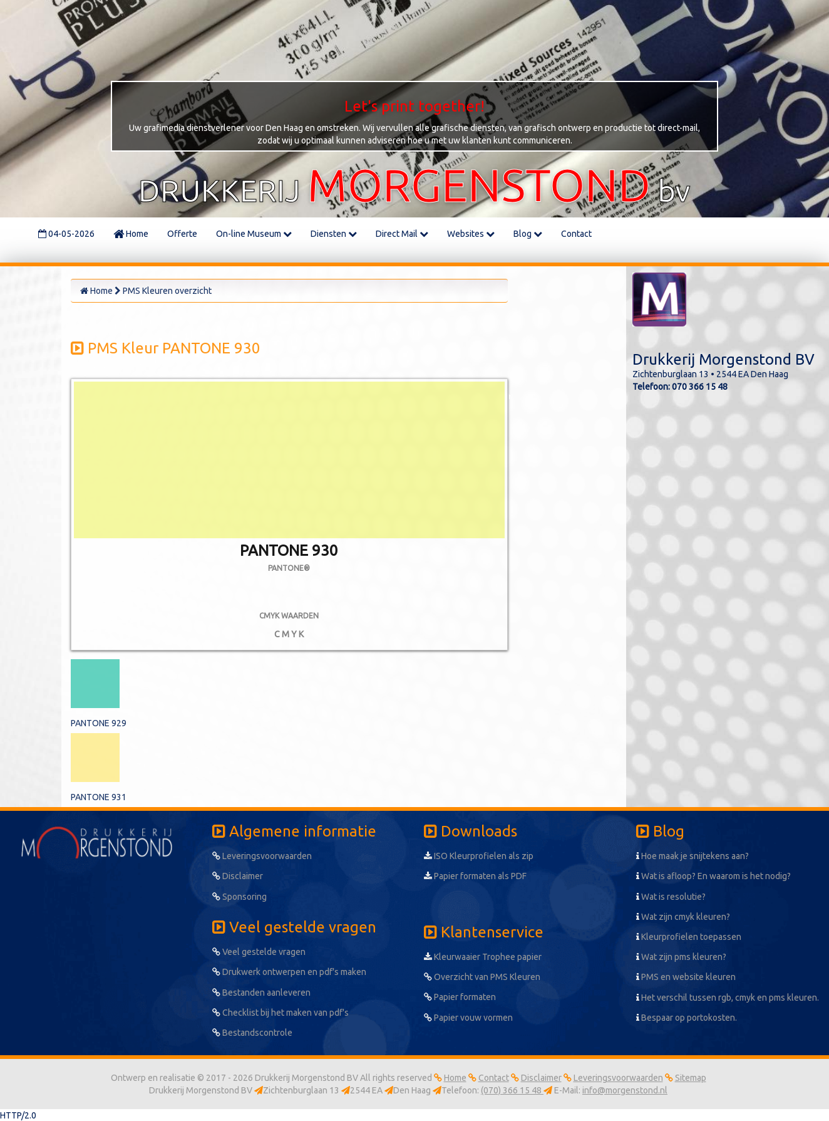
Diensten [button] (334, 234)
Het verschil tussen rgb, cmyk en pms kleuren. (727, 998)
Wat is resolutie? (671, 897)
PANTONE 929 (98, 723)
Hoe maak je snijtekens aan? (692, 856)
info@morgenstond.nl (624, 1090)
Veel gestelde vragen (259, 952)
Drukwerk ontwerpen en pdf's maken (289, 972)
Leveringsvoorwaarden (262, 856)
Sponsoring (239, 897)
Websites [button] (471, 234)
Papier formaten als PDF (475, 876)
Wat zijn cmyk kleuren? (683, 917)
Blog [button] (527, 234)
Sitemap (690, 1078)
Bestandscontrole (252, 1033)
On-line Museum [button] (254, 234)
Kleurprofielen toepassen (688, 937)
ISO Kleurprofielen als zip (478, 856)
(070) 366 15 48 (512, 1090)
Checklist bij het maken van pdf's (280, 1013)
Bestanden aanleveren (261, 993)
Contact (576, 234)
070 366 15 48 (700, 387)
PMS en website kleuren (686, 977)
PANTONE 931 (98, 797)
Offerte (182, 234)
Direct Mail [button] (402, 234)
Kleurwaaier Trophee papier (483, 957)
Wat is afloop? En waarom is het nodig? (713, 876)
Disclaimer (237, 876)
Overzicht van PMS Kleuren (482, 977)
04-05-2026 (66, 234)
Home (130, 234)
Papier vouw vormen (468, 1018)
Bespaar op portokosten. (686, 1018)
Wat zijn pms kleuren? (681, 957)
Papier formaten (460, 997)
